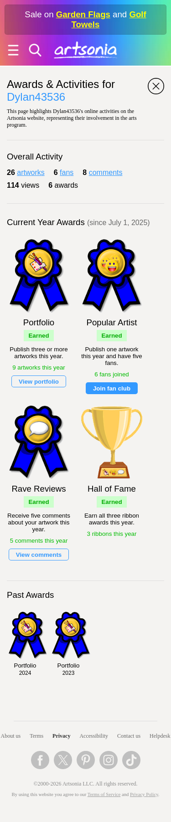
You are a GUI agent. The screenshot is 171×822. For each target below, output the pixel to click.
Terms (36, 736)
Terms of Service (104, 794)
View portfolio (39, 381)
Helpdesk (160, 736)
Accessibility (93, 736)
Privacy (61, 736)
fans (66, 172)
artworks (30, 172)
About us (11, 736)
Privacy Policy (144, 794)
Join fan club (111, 388)
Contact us (128, 736)
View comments (39, 554)
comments (106, 172)
